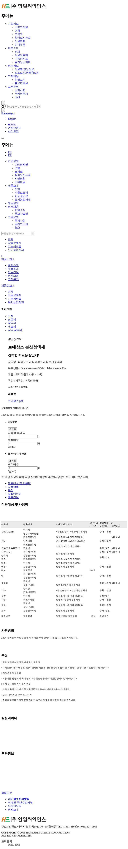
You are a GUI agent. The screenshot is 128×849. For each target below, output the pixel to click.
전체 (10, 316)
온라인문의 (14, 127)
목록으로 (6, 792)
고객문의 (13, 86)
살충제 (12, 319)
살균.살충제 (15, 330)
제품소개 (13, 48)
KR (10, 155)
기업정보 (13, 23)
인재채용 (13, 76)
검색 (4, 106)
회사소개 (13, 265)
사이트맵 (13, 131)
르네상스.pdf (15, 400)
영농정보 (13, 65)
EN (10, 152)
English (12, 118)
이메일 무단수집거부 (20, 802)
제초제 (12, 326)
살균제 (12, 323)
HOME (12, 124)
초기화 (12, 429)
